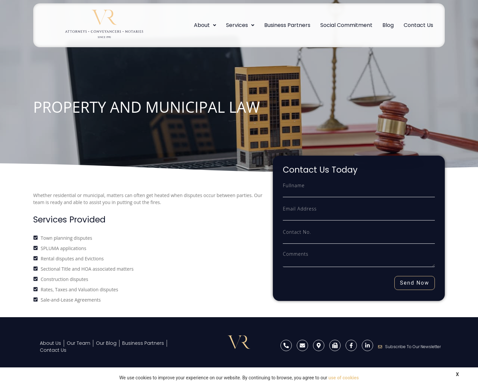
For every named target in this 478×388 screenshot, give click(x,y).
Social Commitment (346, 25)
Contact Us (418, 25)
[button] (205, 25)
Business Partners (287, 25)
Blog (388, 25)
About (205, 25)
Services (240, 25)
